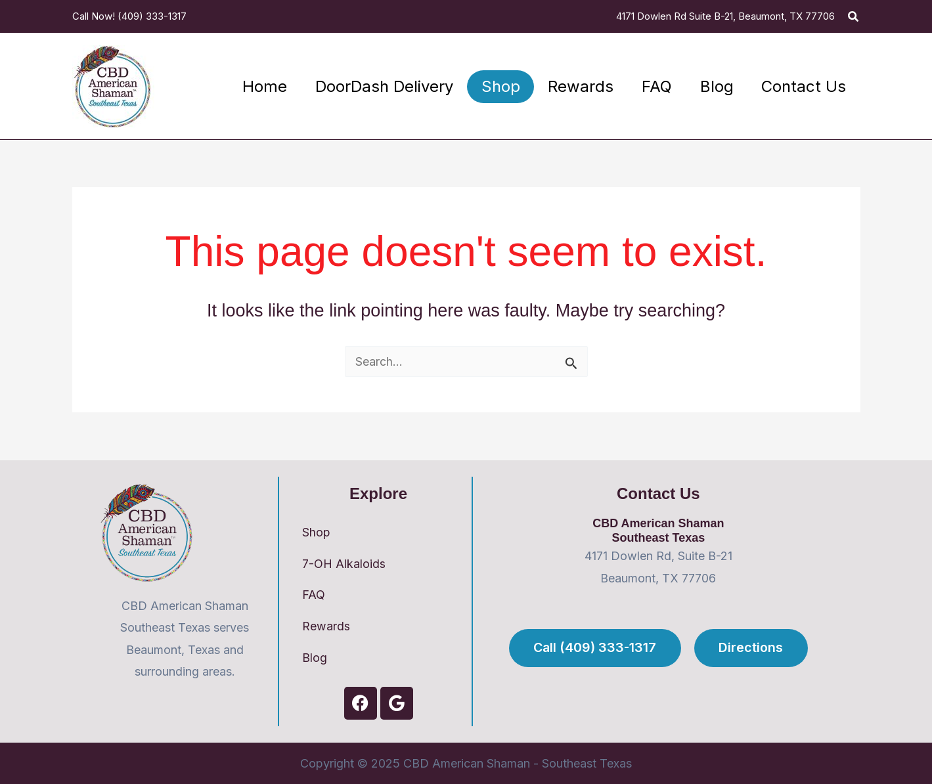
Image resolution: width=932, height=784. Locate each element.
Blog (314, 657)
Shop (316, 531)
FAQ (313, 594)
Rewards (326, 626)
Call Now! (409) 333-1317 (129, 16)
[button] (854, 17)
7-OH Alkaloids (344, 563)
